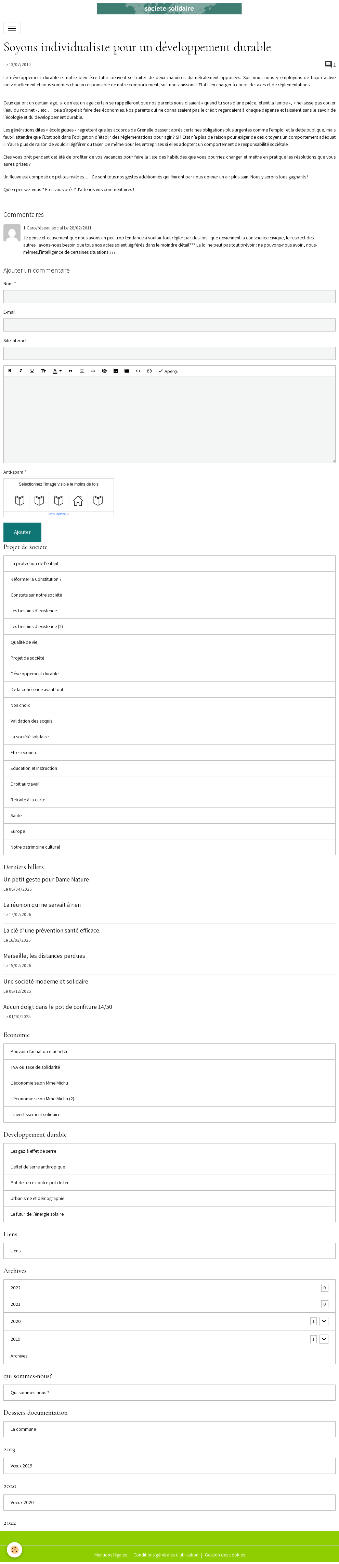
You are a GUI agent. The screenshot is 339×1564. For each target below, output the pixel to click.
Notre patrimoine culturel (35, 847)
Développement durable (34, 674)
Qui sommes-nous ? (30, 1392)
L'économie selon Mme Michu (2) (42, 1099)
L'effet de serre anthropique (38, 1167)
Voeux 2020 (22, 1502)
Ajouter (22, 532)
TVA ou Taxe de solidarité (35, 1067)
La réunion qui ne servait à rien (42, 905)
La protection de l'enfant (34, 563)
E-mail (9, 312)
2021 (15, 1304)
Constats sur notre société (36, 595)
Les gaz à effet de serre (33, 1151)
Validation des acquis (31, 721)
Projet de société (27, 658)
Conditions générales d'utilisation (165, 1555)
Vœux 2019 (21, 1466)
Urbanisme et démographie (37, 1198)
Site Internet (15, 340)
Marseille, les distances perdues (44, 956)
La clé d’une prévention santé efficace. (52, 930)
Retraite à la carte (28, 800)
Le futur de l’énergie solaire (37, 1214)
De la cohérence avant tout (37, 689)
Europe (18, 831)
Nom (8, 283)
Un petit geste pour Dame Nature (46, 879)
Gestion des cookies (225, 1555)
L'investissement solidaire (35, 1114)
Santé (16, 815)
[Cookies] (14, 1549)
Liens (16, 1251)
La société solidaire (30, 737)
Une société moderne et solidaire (45, 981)
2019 (16, 1339)
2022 (16, 1288)
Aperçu (168, 370)
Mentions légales (110, 1555)
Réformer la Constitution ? (36, 579)
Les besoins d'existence (34, 611)
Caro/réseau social (45, 228)
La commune (23, 1429)
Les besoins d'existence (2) (37, 626)
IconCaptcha (57, 514)
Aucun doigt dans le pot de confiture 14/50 (57, 1007)
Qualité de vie (24, 642)
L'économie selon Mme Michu (39, 1083)
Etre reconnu (23, 752)
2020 (16, 1321)
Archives (19, 1356)
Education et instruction (34, 768)
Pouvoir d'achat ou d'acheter (39, 1051)
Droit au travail (25, 784)
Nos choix (20, 705)
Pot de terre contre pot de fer (40, 1182)
